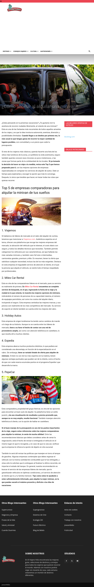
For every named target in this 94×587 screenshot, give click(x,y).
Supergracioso (38, 510)
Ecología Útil (38, 520)
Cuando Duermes (9, 530)
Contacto (68, 515)
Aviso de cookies (70, 510)
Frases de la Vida (8, 520)
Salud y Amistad (8, 525)
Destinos (7, 51)
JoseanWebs (69, 525)
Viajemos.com (29, 239)
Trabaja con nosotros (72, 520)
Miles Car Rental (32, 286)
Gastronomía (46, 51)
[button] (89, 51)
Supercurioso (7, 510)
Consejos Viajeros (20, 51)
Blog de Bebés (38, 530)
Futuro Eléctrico (39, 525)
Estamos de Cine (39, 515)
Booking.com (69, 137)
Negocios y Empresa (10, 515)
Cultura (34, 51)
